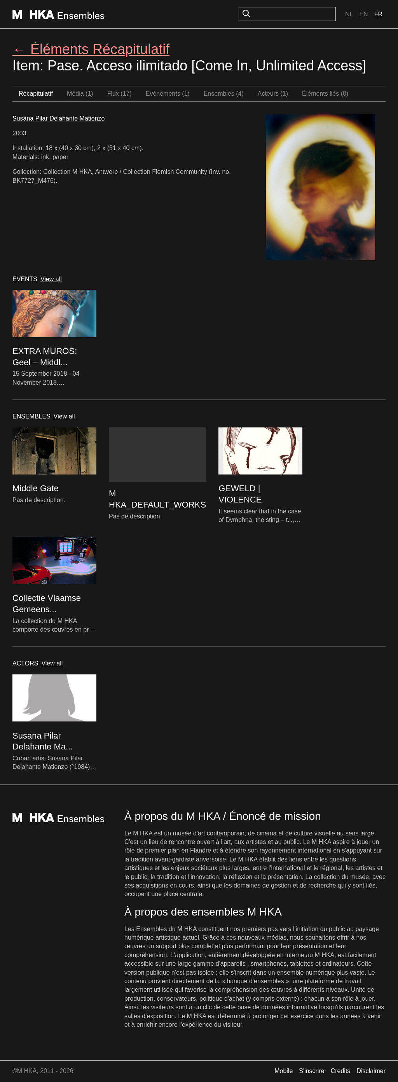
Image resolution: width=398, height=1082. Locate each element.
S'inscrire (311, 1071)
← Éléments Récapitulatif (90, 49)
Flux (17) (119, 93)
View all (51, 279)
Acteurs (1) (273, 93)
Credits (341, 1071)
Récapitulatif (36, 93)
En (363, 14)
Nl (349, 14)
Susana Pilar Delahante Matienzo (58, 118)
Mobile (283, 1071)
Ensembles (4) (224, 93)
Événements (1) (168, 93)
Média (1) (80, 93)
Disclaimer (371, 1071)
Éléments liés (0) (325, 93)
